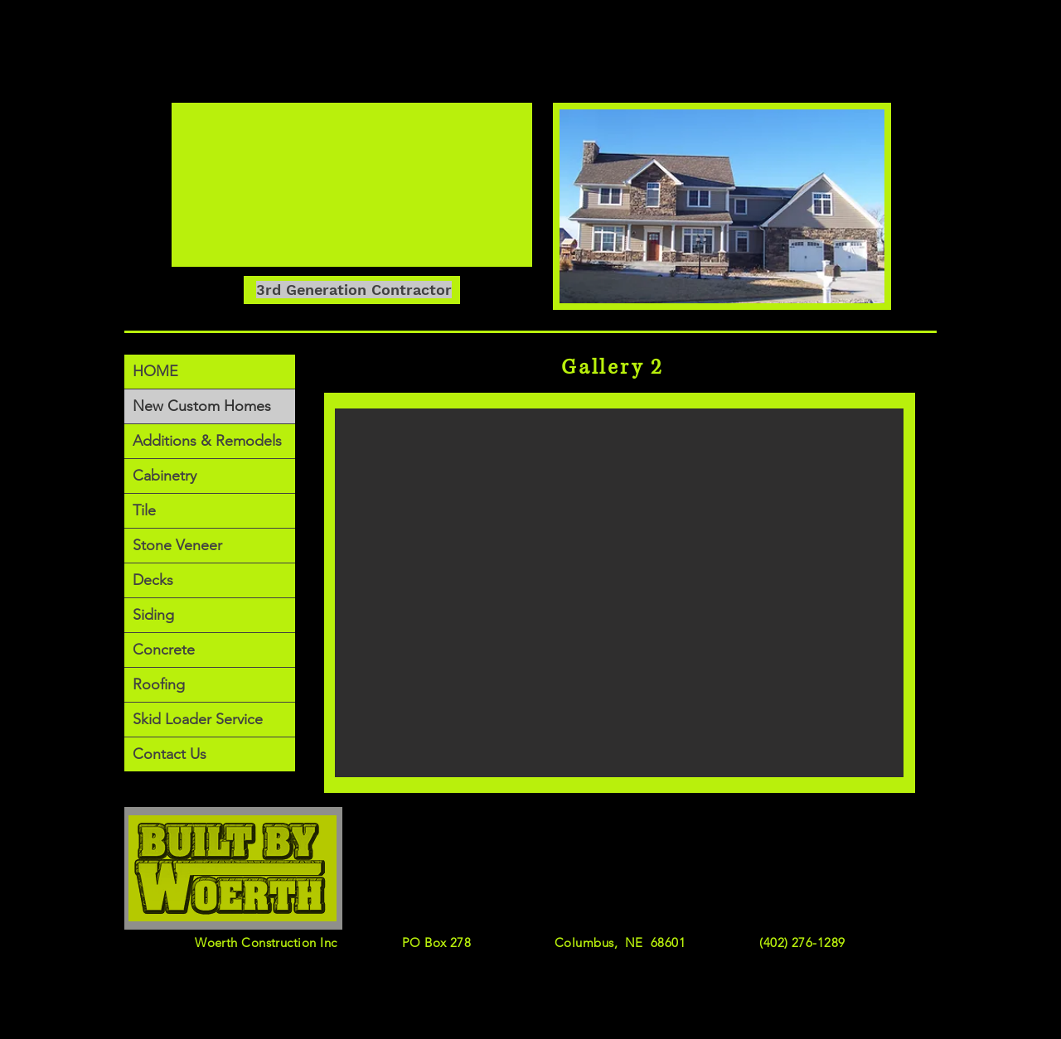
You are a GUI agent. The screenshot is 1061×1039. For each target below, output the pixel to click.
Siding (153, 615)
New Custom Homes (202, 406)
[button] (619, 592)
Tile (144, 510)
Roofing (159, 684)
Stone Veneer (177, 545)
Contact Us (169, 754)
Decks (153, 580)
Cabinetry (164, 475)
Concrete (164, 649)
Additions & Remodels (207, 441)
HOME (155, 371)
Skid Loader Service (198, 719)
